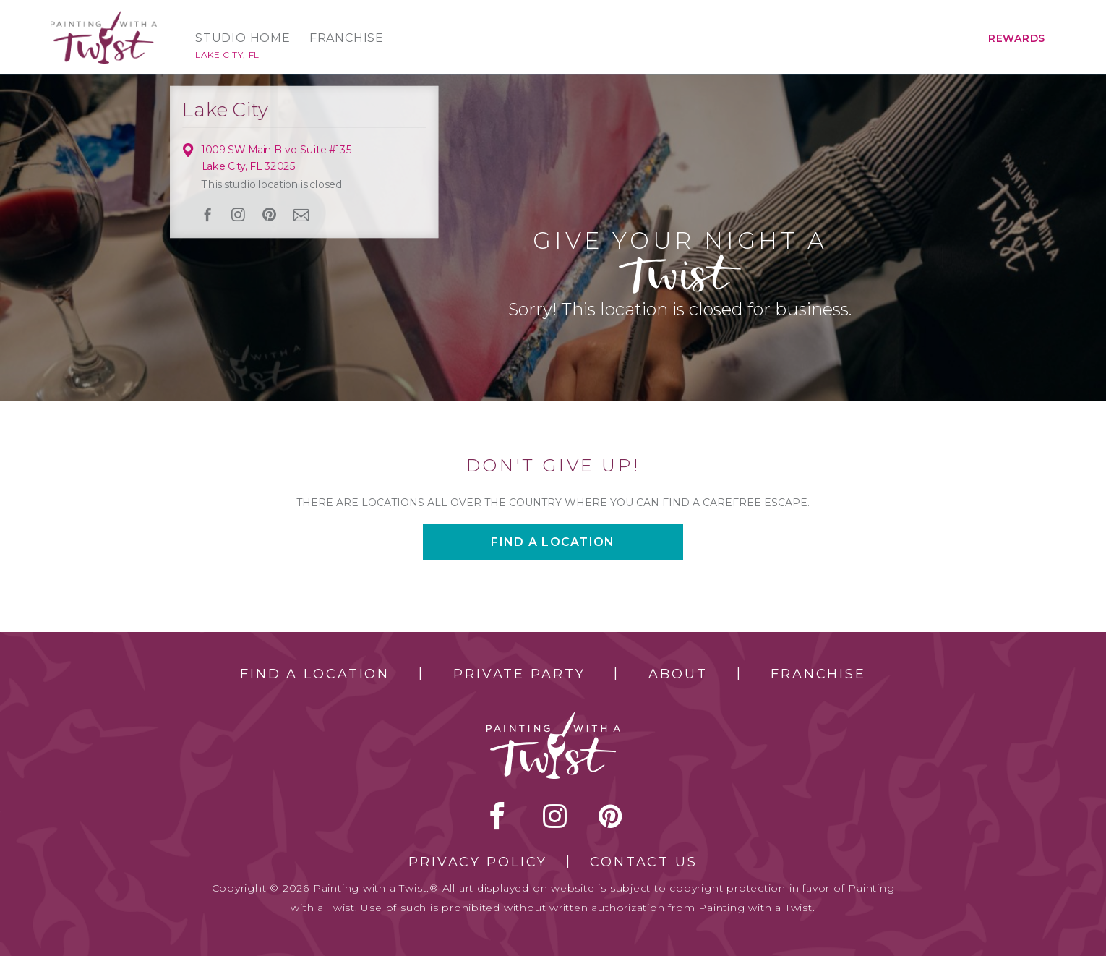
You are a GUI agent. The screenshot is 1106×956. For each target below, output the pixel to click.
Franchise (346, 38)
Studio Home (243, 38)
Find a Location (315, 674)
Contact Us (644, 862)
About (677, 674)
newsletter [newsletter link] (301, 214)
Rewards (1016, 38)
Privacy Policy (477, 862)
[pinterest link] (268, 215)
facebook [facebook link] (207, 214)
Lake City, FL (227, 54)
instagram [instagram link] (238, 215)
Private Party (519, 674)
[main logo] (104, 17)
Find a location (552, 542)
